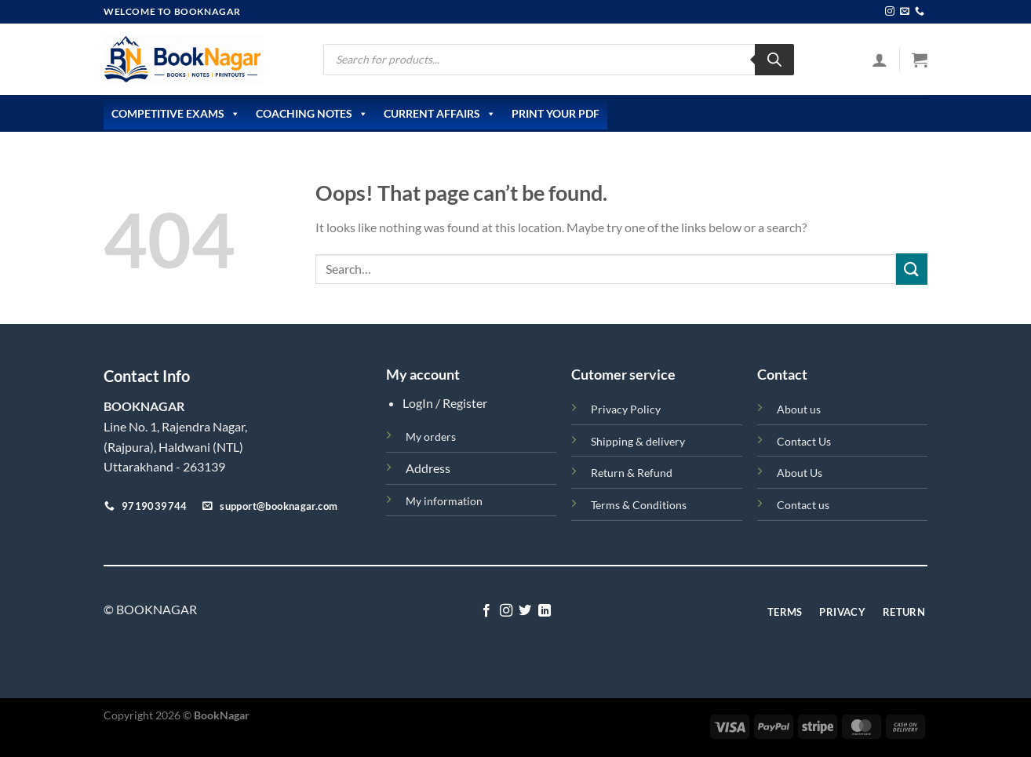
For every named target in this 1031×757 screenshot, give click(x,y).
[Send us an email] (904, 11)
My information (444, 501)
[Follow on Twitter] (525, 611)
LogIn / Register (445, 402)
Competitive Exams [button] (175, 113)
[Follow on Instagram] (889, 11)
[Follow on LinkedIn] (544, 611)
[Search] (774, 59)
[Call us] (919, 11)
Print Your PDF (555, 113)
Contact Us (804, 441)
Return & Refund (631, 472)
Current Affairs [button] (440, 113)
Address (428, 467)
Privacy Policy (626, 409)
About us (799, 409)
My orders (431, 436)
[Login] (879, 59)
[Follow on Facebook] (486, 611)
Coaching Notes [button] (312, 113)
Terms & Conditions (639, 504)
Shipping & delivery (638, 441)
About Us (799, 472)
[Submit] (911, 268)
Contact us (803, 504)
